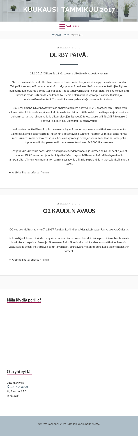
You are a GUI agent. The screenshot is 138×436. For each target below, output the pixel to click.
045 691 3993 (19, 386)
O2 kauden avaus (69, 210)
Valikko (72, 26)
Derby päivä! (69, 54)
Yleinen (44, 172)
